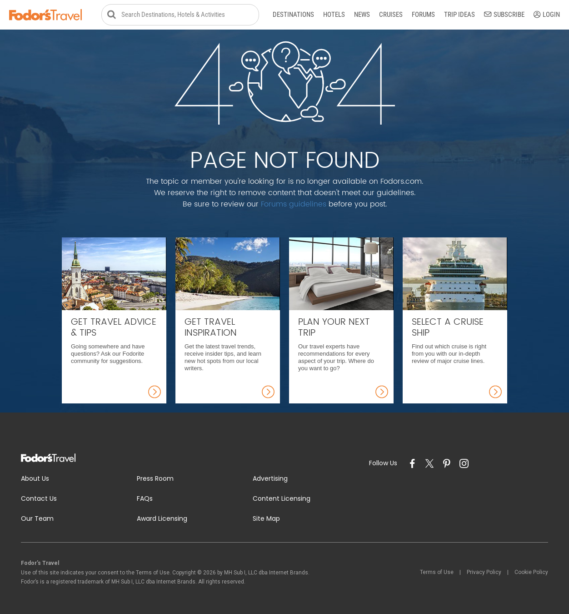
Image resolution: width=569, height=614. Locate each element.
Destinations (293, 14)
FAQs (145, 498)
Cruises (391, 14)
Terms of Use (437, 572)
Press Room (155, 478)
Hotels (334, 14)
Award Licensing (162, 518)
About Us (35, 478)
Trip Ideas (459, 14)
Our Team (37, 518)
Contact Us (39, 498)
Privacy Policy (484, 572)
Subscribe (504, 14)
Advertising (270, 478)
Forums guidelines (293, 204)
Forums (423, 14)
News (362, 14)
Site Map (266, 518)
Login (547, 14)
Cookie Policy (531, 572)
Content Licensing (281, 498)
